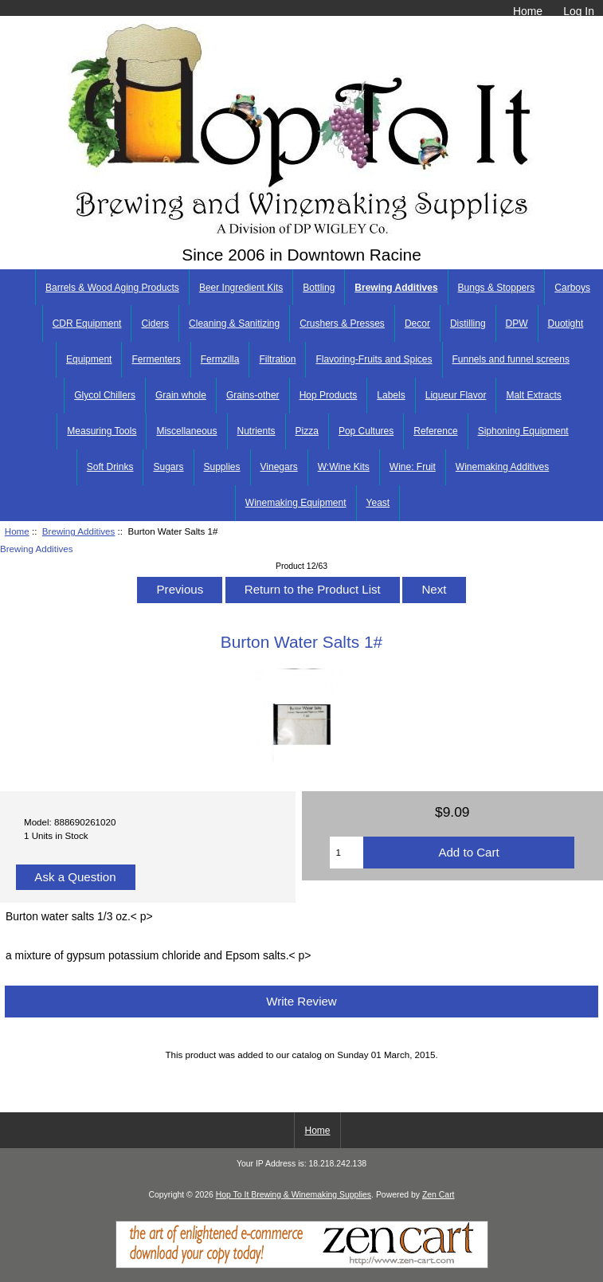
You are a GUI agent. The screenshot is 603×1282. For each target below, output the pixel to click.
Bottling (319, 287)
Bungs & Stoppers (496, 287)
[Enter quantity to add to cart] (346, 852)
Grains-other (253, 395)
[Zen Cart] (302, 1265)
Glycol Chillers (104, 395)
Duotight (566, 323)
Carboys (572, 287)
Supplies (222, 466)
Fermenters (155, 359)
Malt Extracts (533, 395)
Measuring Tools (101, 431)
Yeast (378, 502)
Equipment (89, 359)
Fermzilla (220, 359)
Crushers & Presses (342, 323)
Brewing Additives (79, 531)
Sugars (168, 466)
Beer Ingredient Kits (241, 287)
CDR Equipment (87, 323)
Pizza (307, 431)
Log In (578, 11)
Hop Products (329, 395)
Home (527, 11)
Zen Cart (438, 1194)
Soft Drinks (110, 466)
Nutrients (256, 431)
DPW (517, 323)
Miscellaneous (186, 431)
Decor (417, 323)
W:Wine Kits (344, 466)
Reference (435, 431)
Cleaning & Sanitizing (234, 323)
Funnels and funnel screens (511, 359)
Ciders (155, 323)
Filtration (277, 359)
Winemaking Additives (502, 466)
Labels (391, 395)
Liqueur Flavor (456, 395)
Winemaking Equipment (296, 502)
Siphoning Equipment (523, 431)
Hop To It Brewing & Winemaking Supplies (293, 1194)
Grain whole (180, 395)
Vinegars (279, 466)
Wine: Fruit (413, 466)
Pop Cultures (366, 431)
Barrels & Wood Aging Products (112, 287)
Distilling (468, 323)
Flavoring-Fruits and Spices (373, 359)
